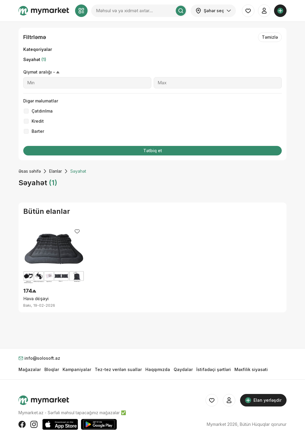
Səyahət (34, 59)
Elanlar (55, 171)
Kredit (38, 121)
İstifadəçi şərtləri (213, 369)
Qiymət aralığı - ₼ (41, 71)
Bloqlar (51, 369)
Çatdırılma (42, 110)
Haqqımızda (157, 369)
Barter (38, 131)
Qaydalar (183, 369)
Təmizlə (270, 37)
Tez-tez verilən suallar (118, 369)
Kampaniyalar (77, 369)
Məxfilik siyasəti (251, 369)
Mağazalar (29, 369)
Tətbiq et (152, 150)
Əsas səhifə (29, 171)
